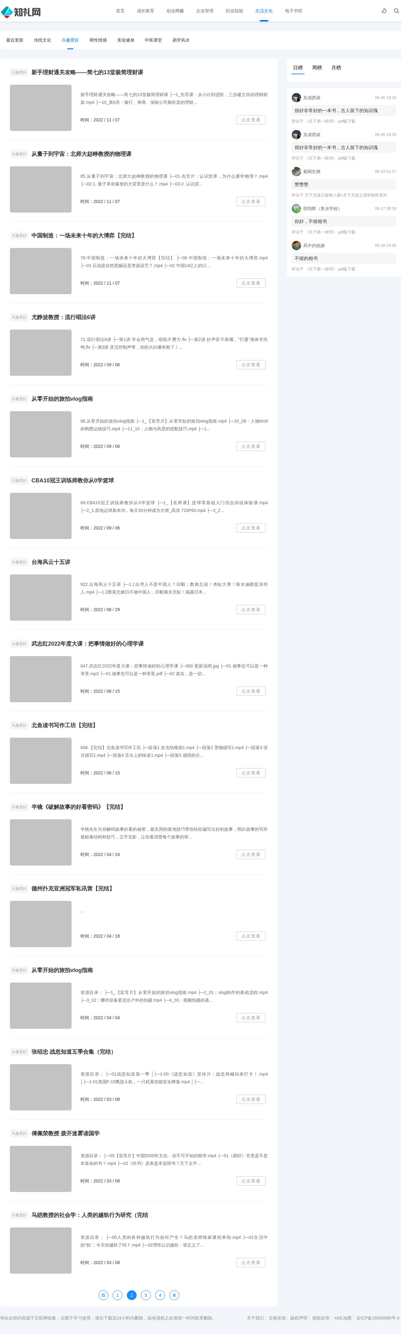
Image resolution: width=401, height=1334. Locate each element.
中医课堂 (153, 40)
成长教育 (145, 10)
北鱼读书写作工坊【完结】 (64, 725)
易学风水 (181, 40)
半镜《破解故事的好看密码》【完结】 (78, 807)
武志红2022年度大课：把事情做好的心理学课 (87, 644)
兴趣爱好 (70, 40)
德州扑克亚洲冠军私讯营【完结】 (73, 889)
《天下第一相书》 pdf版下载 (330, 121)
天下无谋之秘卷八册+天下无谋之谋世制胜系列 (346, 195)
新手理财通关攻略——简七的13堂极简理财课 (87, 72)
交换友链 (277, 1318)
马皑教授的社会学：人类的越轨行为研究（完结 (89, 1215)
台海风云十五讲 (50, 562)
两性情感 (98, 40)
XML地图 (343, 1318)
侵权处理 (320, 1318)
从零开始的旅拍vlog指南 (62, 399)
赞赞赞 (301, 184)
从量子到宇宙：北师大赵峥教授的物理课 (81, 154)
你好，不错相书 (311, 221)
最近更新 (14, 40)
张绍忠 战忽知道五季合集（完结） (73, 1052)
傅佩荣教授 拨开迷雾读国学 (65, 1133)
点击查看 (251, 119)
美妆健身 (125, 40)
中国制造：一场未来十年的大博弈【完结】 (84, 236)
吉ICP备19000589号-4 (377, 1318)
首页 (120, 10)
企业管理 (204, 10)
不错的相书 (306, 258)
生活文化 (264, 10)
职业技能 (234, 10)
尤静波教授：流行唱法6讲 (63, 317)
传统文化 (42, 40)
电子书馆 (293, 10)
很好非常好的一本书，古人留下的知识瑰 (336, 110)
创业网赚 (175, 10)
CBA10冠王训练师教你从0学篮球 (72, 480)
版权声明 (299, 1318)
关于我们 (255, 1318)
